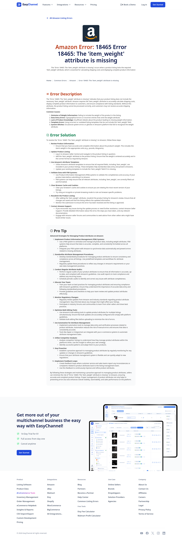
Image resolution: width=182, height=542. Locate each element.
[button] (48, 4)
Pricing (93, 4)
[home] (27, 4)
